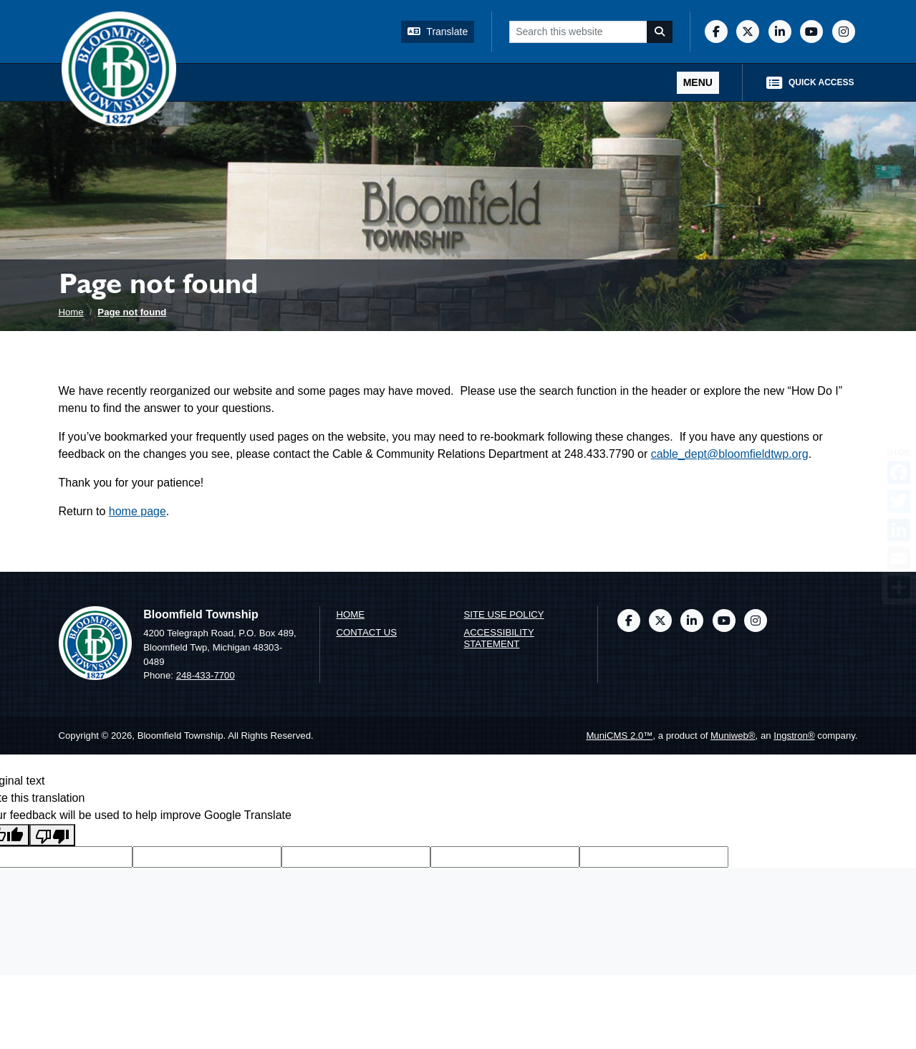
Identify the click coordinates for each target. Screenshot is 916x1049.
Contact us (367, 632)
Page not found (131, 312)
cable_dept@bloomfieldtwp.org (730, 454)
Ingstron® (793, 735)
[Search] (659, 32)
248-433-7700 (205, 675)
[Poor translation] (52, 835)
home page (137, 511)
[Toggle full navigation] (698, 83)
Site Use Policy (504, 614)
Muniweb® (733, 735)
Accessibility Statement (499, 638)
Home (71, 312)
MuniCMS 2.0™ (619, 735)
